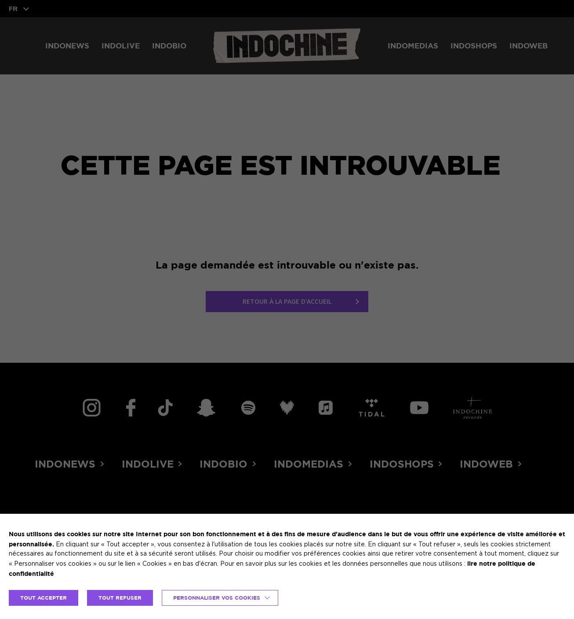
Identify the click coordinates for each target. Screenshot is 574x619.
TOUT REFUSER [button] (120, 598)
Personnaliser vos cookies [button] (216, 598)
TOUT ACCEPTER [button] (43, 598)
